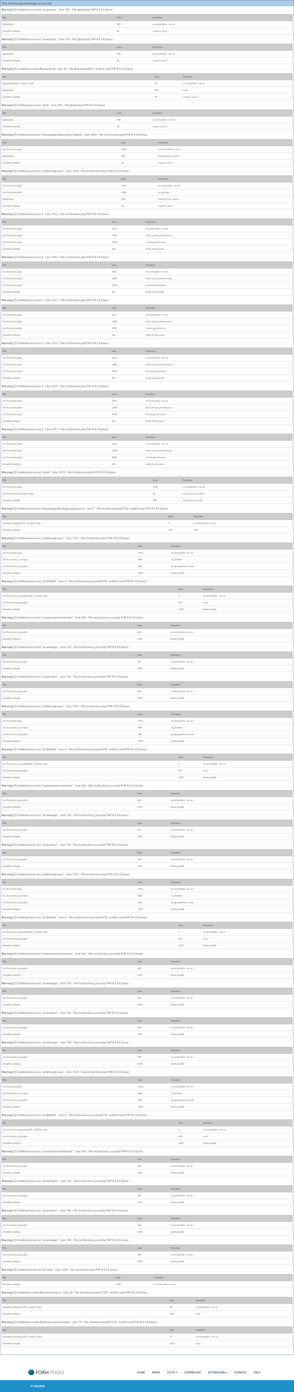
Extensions (217, 1372)
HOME (141, 1372)
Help (257, 1372)
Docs (172, 1372)
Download (192, 1372)
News (156, 1372)
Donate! (240, 1372)
